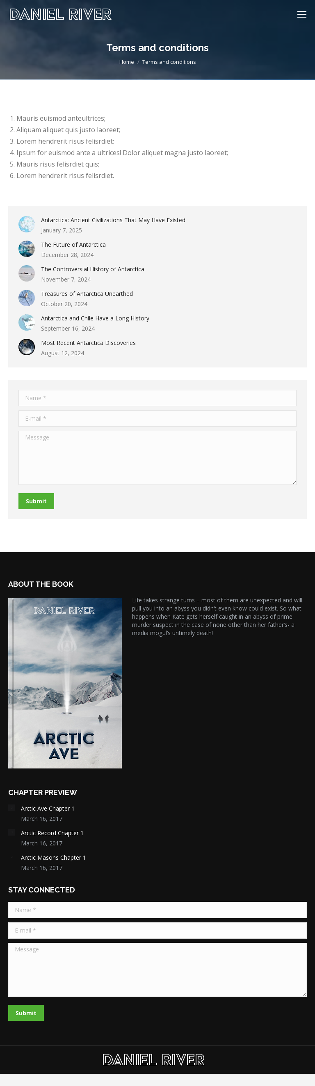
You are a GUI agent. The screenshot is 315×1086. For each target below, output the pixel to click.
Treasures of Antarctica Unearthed (87, 293)
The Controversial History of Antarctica (92, 269)
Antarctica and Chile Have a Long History (95, 318)
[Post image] (26, 224)
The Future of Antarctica (73, 244)
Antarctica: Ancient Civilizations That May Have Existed (113, 220)
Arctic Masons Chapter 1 (53, 857)
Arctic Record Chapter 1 (52, 833)
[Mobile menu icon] (302, 14)
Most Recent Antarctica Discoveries (88, 343)
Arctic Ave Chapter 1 (48, 808)
